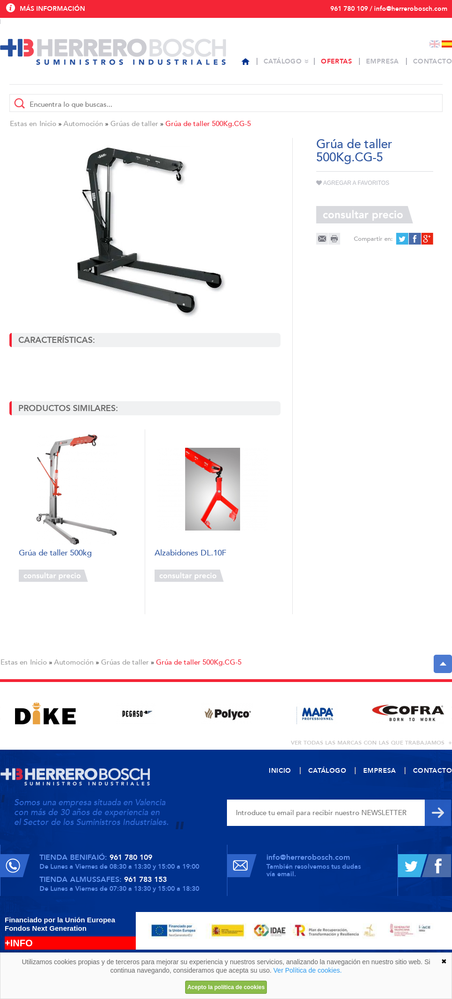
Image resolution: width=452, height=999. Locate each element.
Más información (52, 8)
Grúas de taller (134, 123)
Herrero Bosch (113, 52)
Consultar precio (53, 576)
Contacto (432, 61)
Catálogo (283, 61)
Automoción (83, 123)
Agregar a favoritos (353, 183)
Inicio (47, 123)
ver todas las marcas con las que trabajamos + (371, 742)
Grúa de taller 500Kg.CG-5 (208, 123)
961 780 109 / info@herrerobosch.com (388, 8)
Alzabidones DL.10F (190, 553)
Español (447, 44)
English (434, 44)
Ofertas (336, 61)
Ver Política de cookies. (307, 970)
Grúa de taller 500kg (55, 553)
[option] (45, 713)
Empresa (382, 61)
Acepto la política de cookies (226, 987)
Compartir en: (373, 239)
